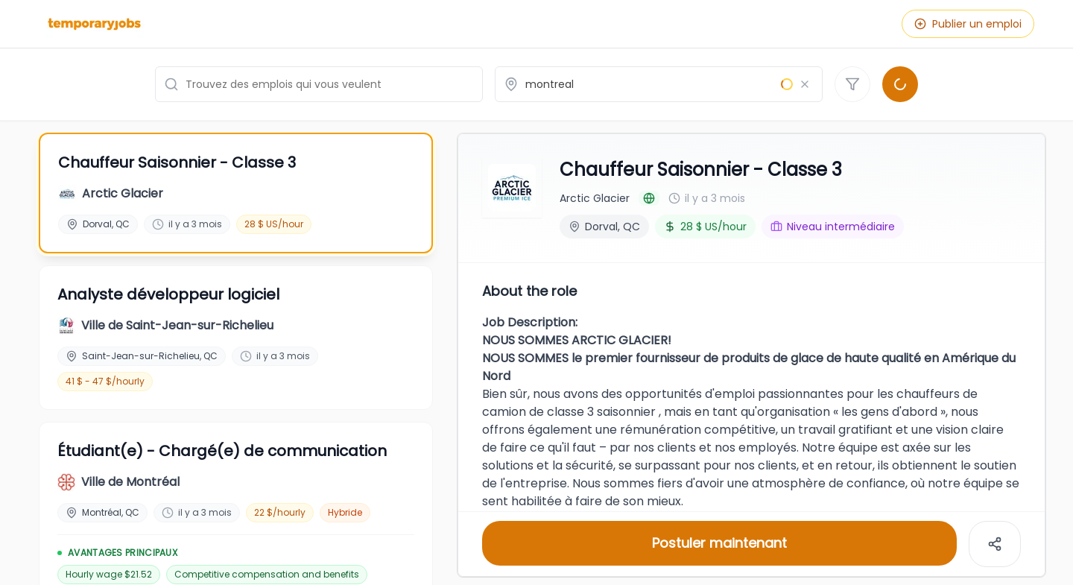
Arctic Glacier (595, 196)
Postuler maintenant (719, 541)
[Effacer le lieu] (805, 84)
